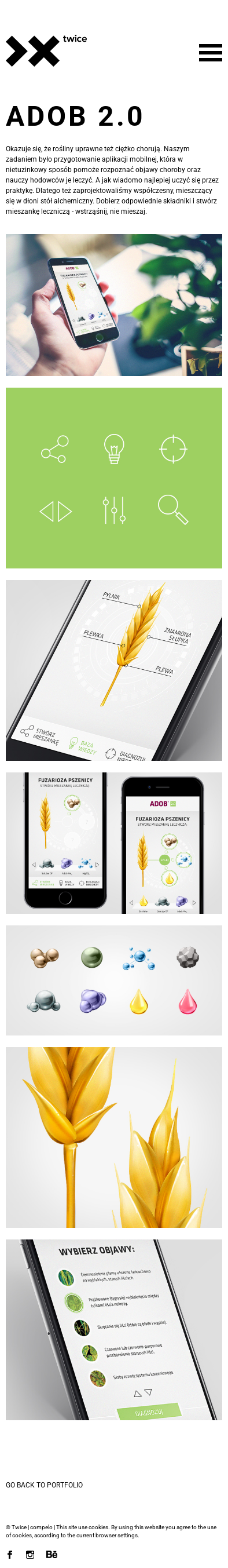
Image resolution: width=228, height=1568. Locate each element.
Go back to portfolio (44, 1485)
